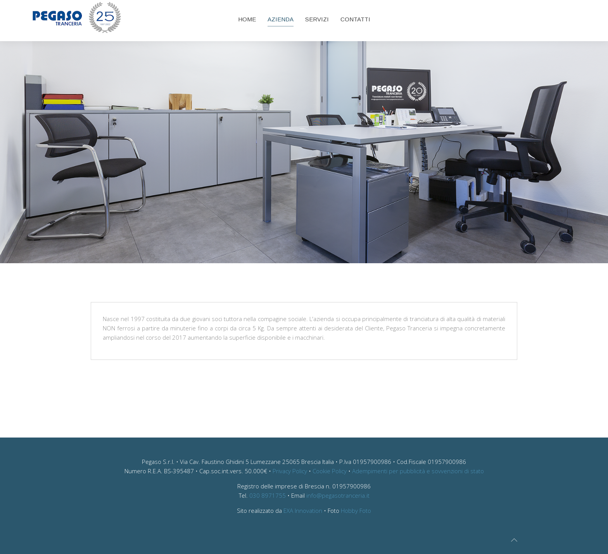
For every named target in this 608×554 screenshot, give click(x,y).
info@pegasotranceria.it (338, 495)
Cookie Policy (330, 471)
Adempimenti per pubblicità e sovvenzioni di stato (418, 471)
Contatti (355, 19)
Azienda (281, 19)
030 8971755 (267, 495)
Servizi (317, 19)
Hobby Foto (356, 510)
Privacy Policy (290, 471)
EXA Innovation (302, 510)
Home (247, 19)
